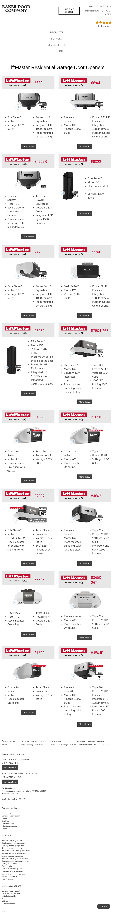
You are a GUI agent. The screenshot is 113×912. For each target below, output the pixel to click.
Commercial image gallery (12, 871)
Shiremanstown (85, 744)
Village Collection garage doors (15, 853)
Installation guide (9, 896)
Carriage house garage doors (13, 845)
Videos (5, 901)
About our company (10, 826)
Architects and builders (11, 893)
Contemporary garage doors (13, 843)
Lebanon (100, 741)
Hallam (72, 741)
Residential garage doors (12, 840)
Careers (5, 829)
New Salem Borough (59, 744)
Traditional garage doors (12, 848)
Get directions (10, 767)
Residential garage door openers (15, 858)
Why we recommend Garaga (13, 874)
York (95, 744)
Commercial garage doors (12, 856)
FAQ (3, 899)
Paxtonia (73, 744)
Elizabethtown (55, 741)
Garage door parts (9, 863)
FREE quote (56, 51)
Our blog (5, 821)
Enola (65, 741)
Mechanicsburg (27, 744)
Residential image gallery (12, 869)
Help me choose (8, 904)
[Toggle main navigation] (31, 11)
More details (28, 146)
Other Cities (104, 744)
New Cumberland (42, 744)
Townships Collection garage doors (16, 851)
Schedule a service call (11, 816)
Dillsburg (43, 741)
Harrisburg (81, 741)
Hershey (91, 741)
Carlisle (34, 741)
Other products (8, 866)
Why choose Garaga (10, 876)
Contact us (6, 818)
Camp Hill (25, 741)
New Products (7, 879)
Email (104, 906)
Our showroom (8, 823)
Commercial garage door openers (15, 861)
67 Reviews (103, 26)
